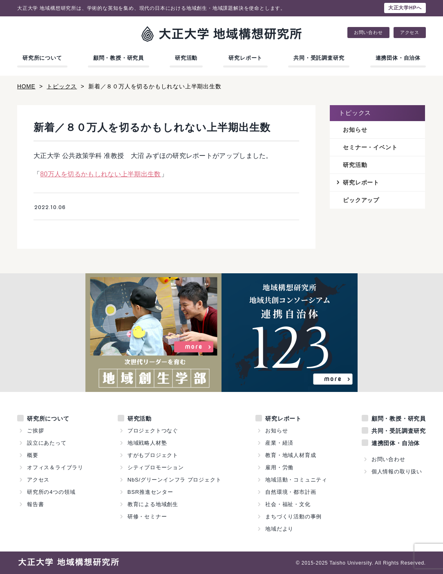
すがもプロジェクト (153, 455)
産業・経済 (279, 442)
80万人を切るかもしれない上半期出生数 (100, 173)
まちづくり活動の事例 (293, 516)
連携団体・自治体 (398, 58)
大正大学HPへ (405, 8)
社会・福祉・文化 (287, 504)
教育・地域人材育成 (290, 455)
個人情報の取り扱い (396, 471)
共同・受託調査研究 (318, 58)
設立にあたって (47, 442)
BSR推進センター (150, 491)
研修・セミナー (147, 516)
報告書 (35, 504)
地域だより (279, 528)
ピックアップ (361, 200)
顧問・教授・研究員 (118, 58)
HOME (26, 86)
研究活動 (186, 58)
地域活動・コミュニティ (296, 479)
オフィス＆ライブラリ (55, 467)
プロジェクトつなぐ (153, 430)
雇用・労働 (279, 467)
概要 (32, 455)
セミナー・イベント (370, 147)
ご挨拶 (35, 430)
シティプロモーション (156, 467)
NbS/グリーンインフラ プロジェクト (175, 479)
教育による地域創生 (153, 504)
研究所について (42, 58)
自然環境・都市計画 (290, 491)
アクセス (409, 32)
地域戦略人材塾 (147, 442)
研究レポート (245, 58)
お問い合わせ (368, 32)
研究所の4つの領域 (51, 491)
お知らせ (355, 129)
